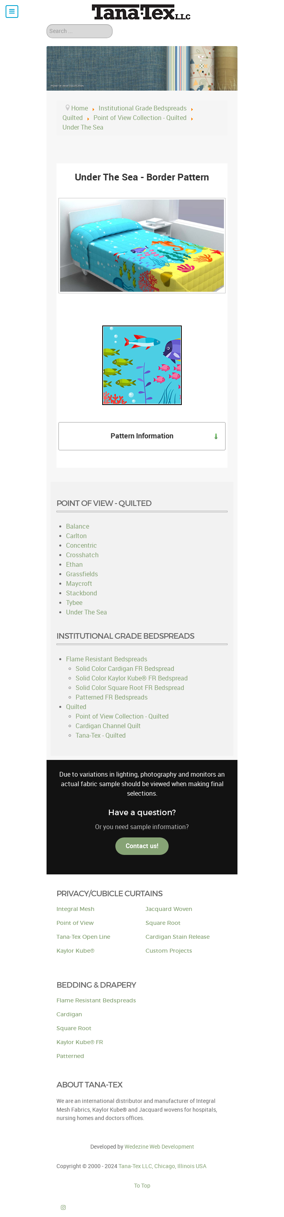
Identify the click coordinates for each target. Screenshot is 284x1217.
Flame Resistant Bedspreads (96, 1000)
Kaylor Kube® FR (79, 1042)
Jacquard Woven (169, 909)
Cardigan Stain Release (178, 937)
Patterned (70, 1056)
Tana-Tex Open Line (83, 937)
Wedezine (159, 1146)
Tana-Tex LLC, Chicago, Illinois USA (162, 1166)
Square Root (163, 923)
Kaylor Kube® (75, 951)
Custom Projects (169, 951)
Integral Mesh (75, 909)
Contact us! (142, 846)
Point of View (75, 923)
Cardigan (69, 1014)
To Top (142, 1185)
